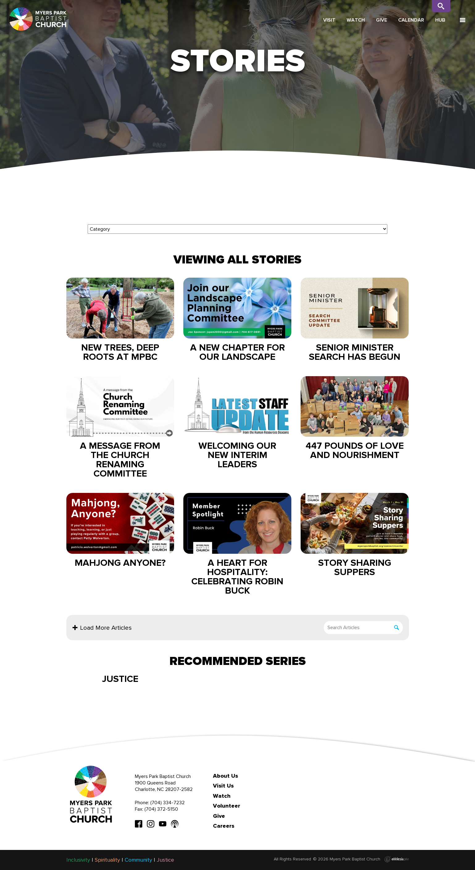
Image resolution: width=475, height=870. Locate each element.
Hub (440, 19)
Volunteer (226, 806)
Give (381, 19)
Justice (120, 679)
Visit (329, 19)
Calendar (411, 19)
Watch (356, 19)
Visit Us (223, 786)
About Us (225, 776)
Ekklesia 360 (396, 859)
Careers (223, 826)
